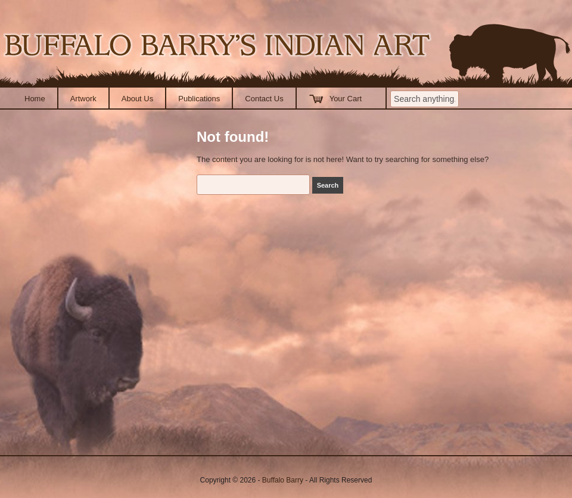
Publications (199, 98)
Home (34, 98)
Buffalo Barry (282, 480)
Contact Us (264, 98)
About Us (137, 98)
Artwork (83, 98)
